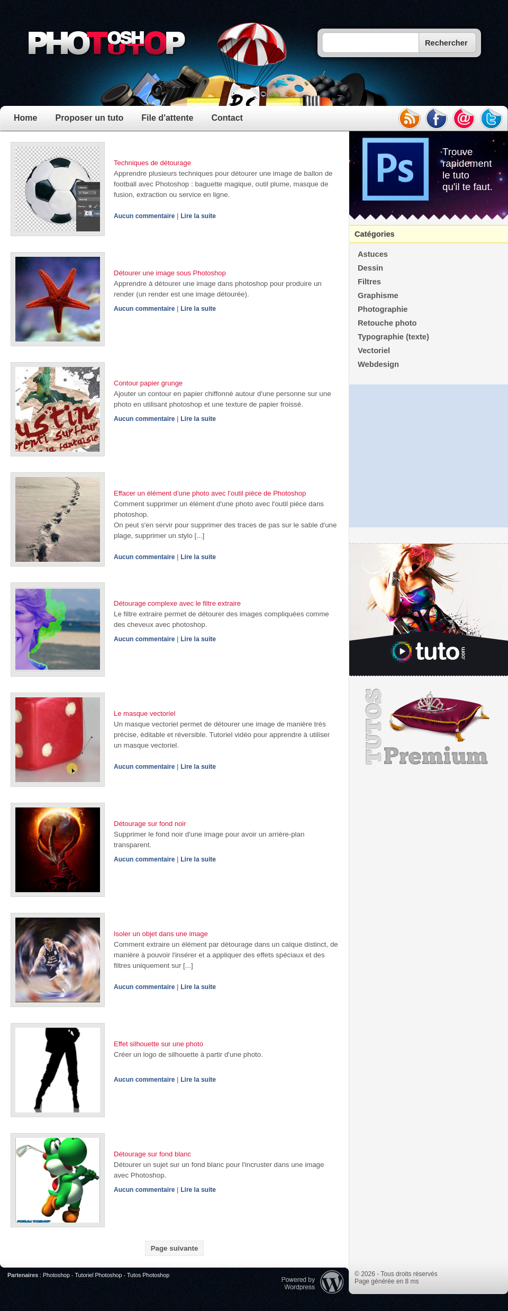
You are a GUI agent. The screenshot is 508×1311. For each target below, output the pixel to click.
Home (25, 117)
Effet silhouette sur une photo (158, 1044)
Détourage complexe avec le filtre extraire (177, 603)
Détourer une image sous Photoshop (170, 273)
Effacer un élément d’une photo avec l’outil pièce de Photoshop (210, 493)
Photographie (382, 309)
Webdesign (378, 364)
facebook (436, 118)
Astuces (373, 254)
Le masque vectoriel (144, 713)
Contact (227, 117)
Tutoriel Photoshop (98, 1275)
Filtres (369, 281)
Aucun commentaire (144, 216)
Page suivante (174, 1248)
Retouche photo (387, 323)
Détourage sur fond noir (150, 824)
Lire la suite (198, 216)
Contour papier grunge (148, 383)
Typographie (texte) (393, 337)
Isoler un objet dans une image (161, 934)
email (464, 118)
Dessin (370, 268)
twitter (491, 118)
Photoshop (56, 1275)
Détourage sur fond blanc (152, 1154)
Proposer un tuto (89, 117)
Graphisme (378, 295)
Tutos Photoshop (148, 1275)
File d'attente (167, 117)
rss (409, 118)
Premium (428, 727)
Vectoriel (374, 350)
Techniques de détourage (152, 163)
